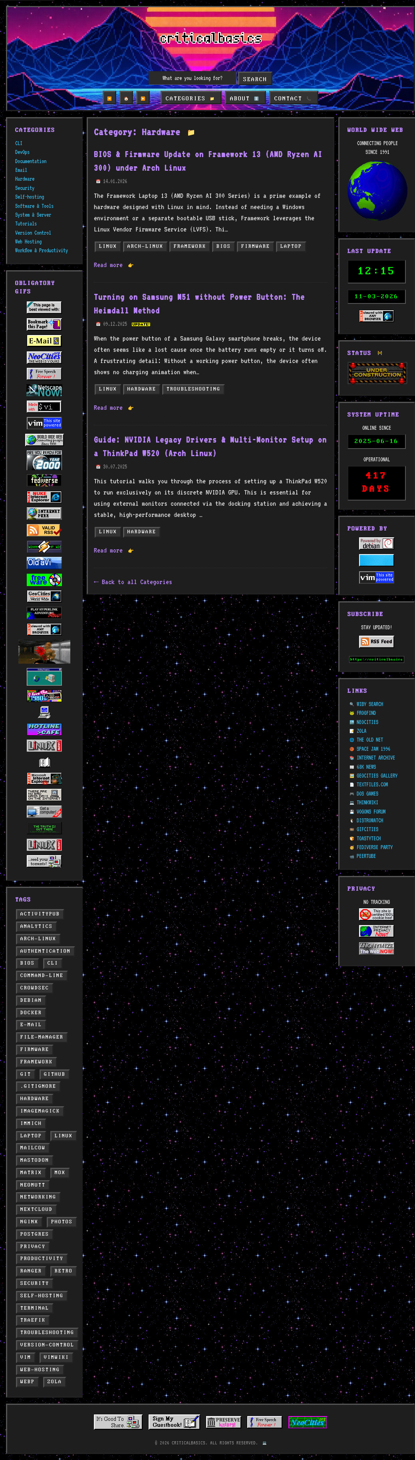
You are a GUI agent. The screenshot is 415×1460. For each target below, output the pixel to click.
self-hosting (42, 1296)
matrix (31, 1173)
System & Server (33, 214)
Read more (114, 265)
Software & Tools (34, 206)
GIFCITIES (367, 829)
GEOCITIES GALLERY (377, 775)
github (55, 1074)
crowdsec (34, 988)
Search (255, 79)
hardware (34, 1099)
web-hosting (40, 1370)
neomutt (33, 1185)
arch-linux (38, 939)
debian (31, 1000)
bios (27, 963)
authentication (45, 951)
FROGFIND (366, 713)
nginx (29, 1222)
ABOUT (244, 99)
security (34, 1283)
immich (31, 1124)
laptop (31, 1136)
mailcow (33, 1148)
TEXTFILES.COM (372, 784)
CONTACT (291, 99)
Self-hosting (29, 196)
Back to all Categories (137, 582)
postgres (34, 1234)
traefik (33, 1320)
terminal (34, 1308)
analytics (36, 926)
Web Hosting (28, 241)
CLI (18, 143)
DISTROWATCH (370, 820)
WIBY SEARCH (370, 704)
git (25, 1074)
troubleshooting (47, 1333)
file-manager (42, 1037)
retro (64, 1271)
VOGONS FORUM (371, 811)
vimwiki (56, 1357)
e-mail (31, 1025)
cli (53, 963)
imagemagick (40, 1111)
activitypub (40, 914)
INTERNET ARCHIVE (376, 757)
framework (36, 1062)
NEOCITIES (367, 722)
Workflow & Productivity (41, 250)
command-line (42, 976)
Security (24, 188)
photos (62, 1222)
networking (38, 1197)
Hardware (24, 179)
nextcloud (36, 1210)
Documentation (30, 161)
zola (55, 1382)
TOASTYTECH (369, 838)
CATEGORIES (191, 99)
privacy (33, 1247)
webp (27, 1382)
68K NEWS (366, 767)
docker (31, 1013)
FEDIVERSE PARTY (375, 847)
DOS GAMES (367, 793)
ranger (31, 1271)
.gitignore (38, 1086)
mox (60, 1173)
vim (25, 1357)
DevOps (22, 152)
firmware (34, 1050)
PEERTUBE (366, 856)
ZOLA (361, 731)
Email (21, 170)
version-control (47, 1345)
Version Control (33, 232)
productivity (42, 1259)
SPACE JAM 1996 (373, 749)
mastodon (34, 1160)
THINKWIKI (367, 802)
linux (64, 1136)
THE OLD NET (370, 739)
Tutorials (26, 223)
